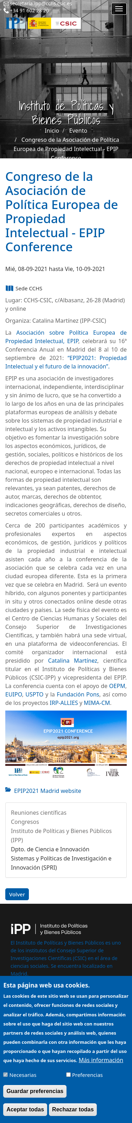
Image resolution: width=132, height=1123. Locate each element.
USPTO (34, 694)
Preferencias (87, 1080)
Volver (17, 894)
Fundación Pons (78, 694)
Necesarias (23, 1080)
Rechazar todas (73, 1115)
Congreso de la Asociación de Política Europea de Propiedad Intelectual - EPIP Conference (66, 149)
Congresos (25, 822)
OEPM (117, 686)
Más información (101, 1065)
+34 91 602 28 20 (29, 10)
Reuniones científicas (39, 812)
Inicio (52, 130)
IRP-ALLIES (64, 703)
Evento (78, 130)
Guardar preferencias (34, 1096)
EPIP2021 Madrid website (47, 791)
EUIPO (13, 694)
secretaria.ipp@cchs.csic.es (41, 3)
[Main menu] (119, 9)
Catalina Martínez (73, 660)
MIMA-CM (97, 703)
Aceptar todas (25, 1115)
